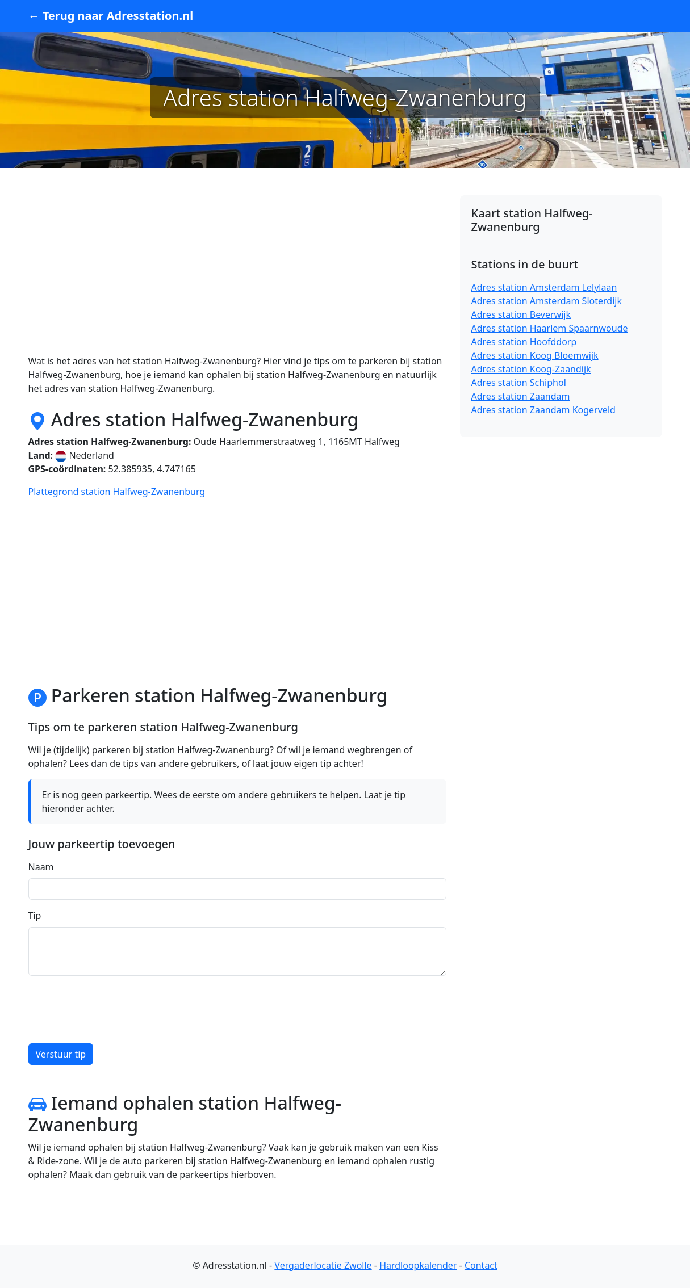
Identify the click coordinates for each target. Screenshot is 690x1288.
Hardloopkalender (418, 1265)
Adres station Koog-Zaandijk (531, 369)
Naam (41, 867)
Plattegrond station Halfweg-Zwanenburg (117, 491)
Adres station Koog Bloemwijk (535, 355)
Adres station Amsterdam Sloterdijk (546, 301)
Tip (34, 915)
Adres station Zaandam (520, 396)
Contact (481, 1265)
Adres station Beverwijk (521, 314)
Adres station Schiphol (518, 382)
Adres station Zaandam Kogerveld (543, 410)
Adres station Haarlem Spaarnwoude (549, 328)
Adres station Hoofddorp (524, 341)
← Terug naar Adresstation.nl (111, 15)
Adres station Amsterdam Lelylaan (544, 287)
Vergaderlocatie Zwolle (322, 1265)
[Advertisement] (237, 274)
